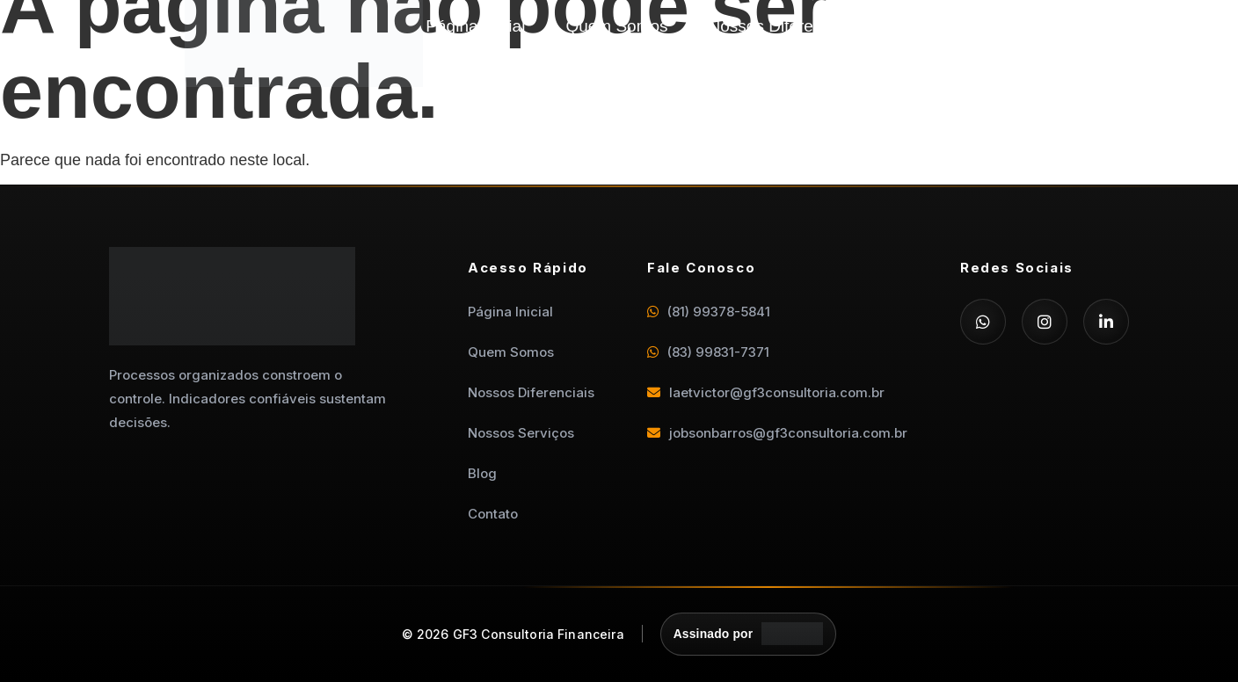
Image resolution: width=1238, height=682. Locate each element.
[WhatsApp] (983, 322)
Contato (1065, 52)
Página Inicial (475, 26)
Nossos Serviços (958, 26)
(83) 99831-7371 (708, 352)
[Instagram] (1044, 322)
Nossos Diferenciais (782, 26)
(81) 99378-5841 (708, 311)
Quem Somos (616, 26)
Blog (1078, 26)
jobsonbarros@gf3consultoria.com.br (777, 432)
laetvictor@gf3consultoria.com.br (766, 392)
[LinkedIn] (1106, 322)
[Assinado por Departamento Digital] (748, 634)
